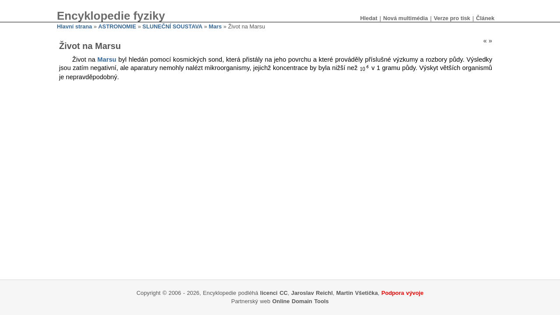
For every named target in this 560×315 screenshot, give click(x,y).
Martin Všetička (357, 293)
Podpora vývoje (403, 293)
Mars (215, 26)
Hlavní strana (74, 26)
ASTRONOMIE (117, 26)
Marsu (107, 59)
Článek (485, 18)
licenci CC (274, 293)
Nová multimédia (405, 18)
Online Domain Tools (300, 301)
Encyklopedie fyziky (111, 15)
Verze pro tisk (452, 18)
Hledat (368, 18)
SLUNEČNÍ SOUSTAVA (173, 26)
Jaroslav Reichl (312, 293)
